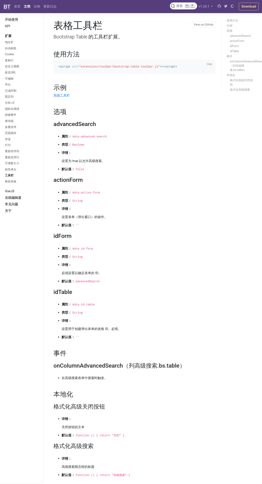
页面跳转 (10, 133)
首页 (17, 6)
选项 (229, 30)
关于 (8, 211)
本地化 (231, 75)
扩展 (8, 36)
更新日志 (49, 6)
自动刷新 (10, 48)
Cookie (9, 54)
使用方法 (232, 20)
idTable (234, 51)
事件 (229, 56)
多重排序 (10, 127)
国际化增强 (12, 109)
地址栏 (9, 42)
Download (249, 6)
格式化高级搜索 (240, 89)
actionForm (237, 41)
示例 (37, 6)
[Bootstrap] (7, 6)
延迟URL (10, 72)
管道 (8, 139)
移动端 (9, 121)
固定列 (9, 96)
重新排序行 (12, 157)
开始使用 (11, 19)
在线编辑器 (13, 198)
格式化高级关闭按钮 (241, 82)
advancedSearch (240, 35)
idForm (234, 46)
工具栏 (9, 175)
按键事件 (10, 115)
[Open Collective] (232, 6)
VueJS (9, 191)
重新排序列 (12, 151)
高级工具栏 (61, 95)
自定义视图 (12, 66)
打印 (8, 145)
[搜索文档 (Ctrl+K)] (183, 5)
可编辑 (9, 78)
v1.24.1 (204, 6)
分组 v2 (10, 103)
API (7, 26)
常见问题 (11, 204)
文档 (27, 6)
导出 (8, 84)
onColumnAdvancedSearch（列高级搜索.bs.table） (244, 66)
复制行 (9, 60)
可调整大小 (12, 163)
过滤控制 (10, 90)
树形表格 (10, 181)
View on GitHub (203, 24)
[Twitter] (225, 6)
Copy (209, 64)
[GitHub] (219, 6)
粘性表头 (10, 169)
